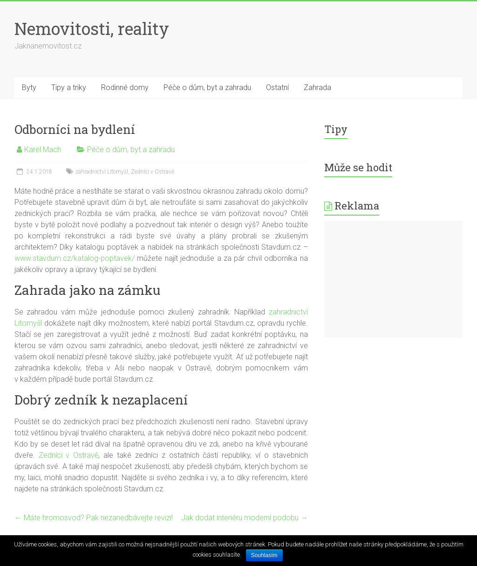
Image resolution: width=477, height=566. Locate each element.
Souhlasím (264, 555)
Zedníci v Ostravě (152, 171)
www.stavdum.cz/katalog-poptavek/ (74, 258)
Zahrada (317, 87)
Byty (29, 87)
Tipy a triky (68, 87)
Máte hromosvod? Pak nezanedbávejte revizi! (93, 517)
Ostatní (277, 87)
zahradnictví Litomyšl (101, 171)
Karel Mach (42, 149)
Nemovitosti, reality (91, 28)
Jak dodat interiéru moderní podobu (244, 517)
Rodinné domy (125, 87)
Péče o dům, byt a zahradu (207, 87)
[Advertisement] (393, 279)
